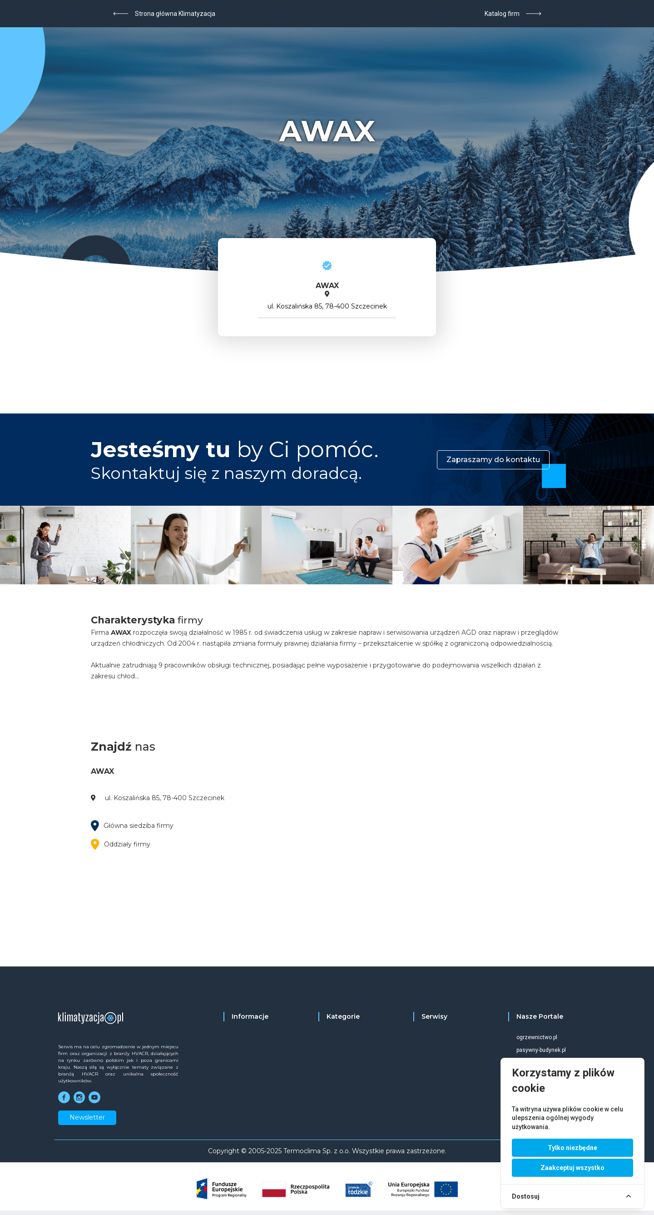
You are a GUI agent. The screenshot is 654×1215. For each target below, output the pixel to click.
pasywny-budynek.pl (541, 1050)
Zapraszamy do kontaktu (493, 459)
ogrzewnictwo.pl (536, 1037)
